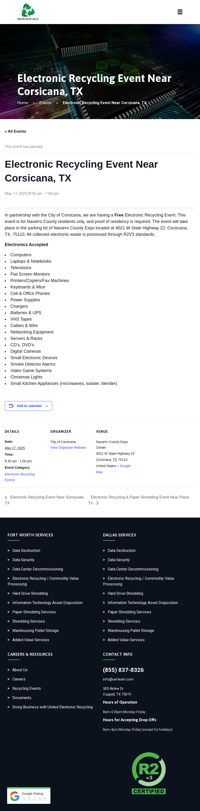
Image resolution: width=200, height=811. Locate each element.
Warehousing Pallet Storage (35, 630)
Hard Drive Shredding (30, 593)
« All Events (15, 131)
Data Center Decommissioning (37, 569)
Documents (21, 697)
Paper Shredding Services (34, 612)
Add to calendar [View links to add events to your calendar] (29, 406)
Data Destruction (26, 550)
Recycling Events (26, 688)
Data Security (23, 560)
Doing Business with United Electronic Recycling (52, 707)
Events (45, 102)
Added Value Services (30, 640)
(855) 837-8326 (123, 670)
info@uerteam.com (118, 679)
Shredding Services (28, 621)
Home (22, 102)
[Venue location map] (167, 451)
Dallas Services (119, 535)
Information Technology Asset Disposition (47, 602)
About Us (20, 670)
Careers (18, 679)
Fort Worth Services (30, 535)
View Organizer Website (68, 447)
